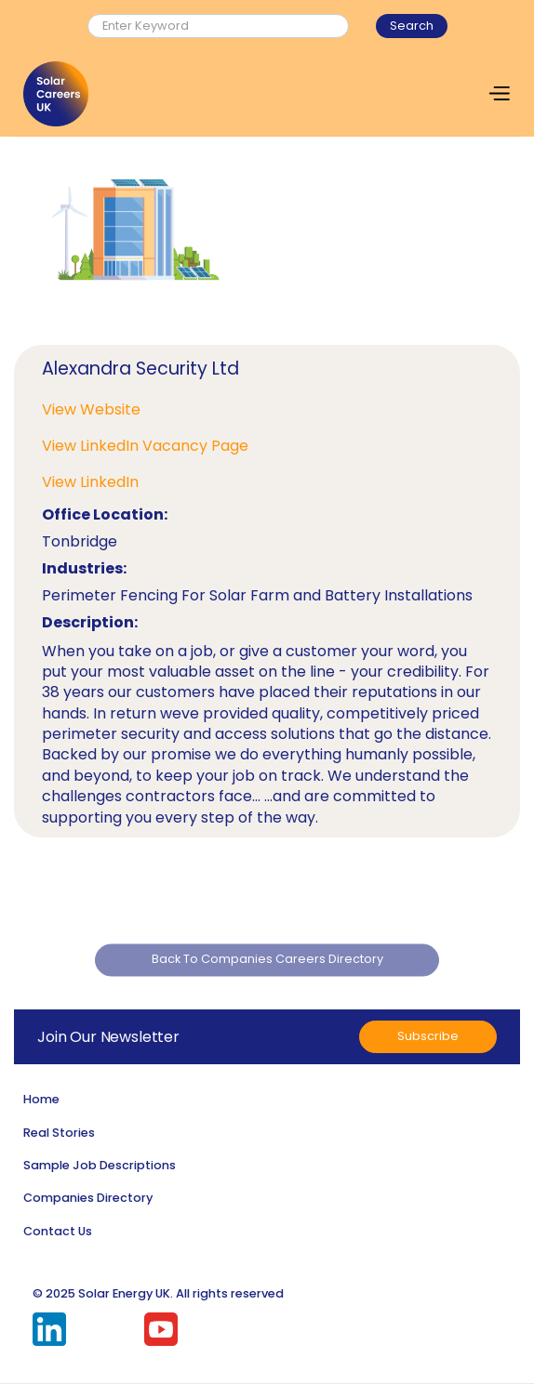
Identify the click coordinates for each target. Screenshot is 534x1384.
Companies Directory (88, 1198)
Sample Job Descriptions (99, 1165)
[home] (55, 93)
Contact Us (57, 1231)
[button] (499, 93)
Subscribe (428, 1036)
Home (41, 1099)
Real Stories (59, 1133)
